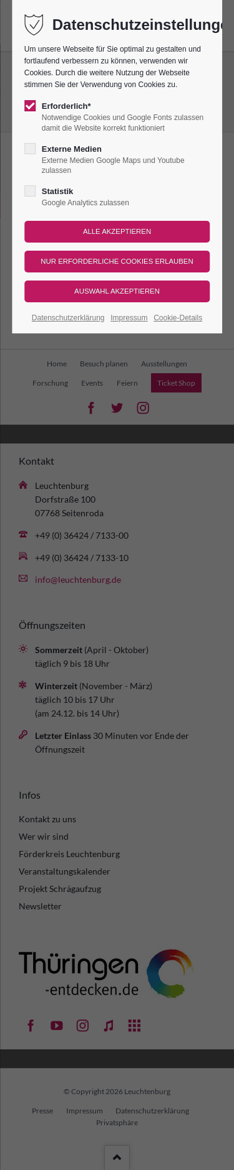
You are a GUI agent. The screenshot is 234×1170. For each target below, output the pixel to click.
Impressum (128, 317)
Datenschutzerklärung (68, 317)
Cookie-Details (178, 317)
